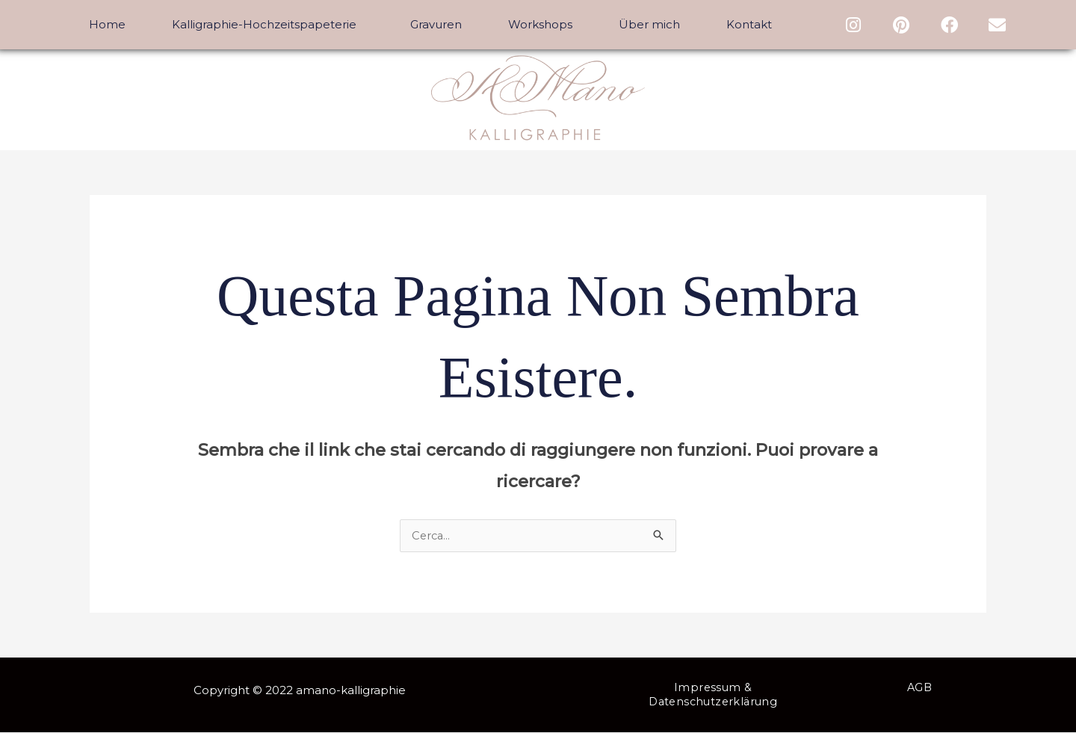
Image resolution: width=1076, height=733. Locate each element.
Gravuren (436, 24)
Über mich (649, 24)
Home (107, 24)
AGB (919, 688)
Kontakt (749, 24)
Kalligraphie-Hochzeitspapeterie (268, 24)
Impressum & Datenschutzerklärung (713, 695)
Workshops (540, 24)
